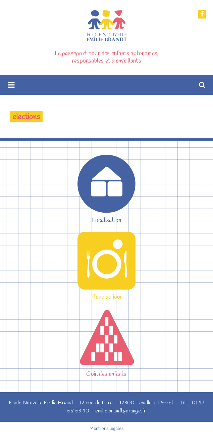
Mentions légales (106, 429)
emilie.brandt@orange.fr (120, 410)
